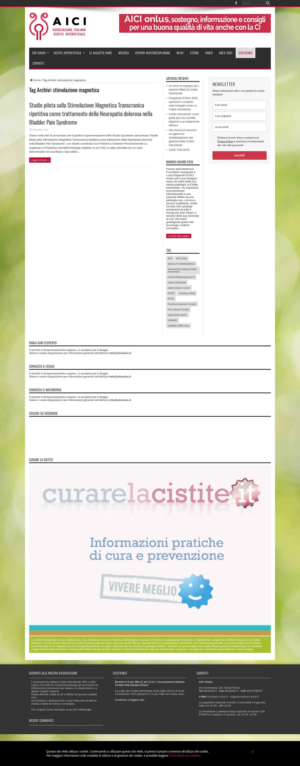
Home (35, 80)
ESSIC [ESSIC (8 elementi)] (171, 293)
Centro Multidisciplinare (152, 52)
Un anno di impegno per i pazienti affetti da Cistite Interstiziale (184, 89)
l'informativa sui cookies (184, 755)
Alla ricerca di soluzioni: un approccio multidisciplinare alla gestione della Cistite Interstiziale (183, 138)
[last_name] (239, 116)
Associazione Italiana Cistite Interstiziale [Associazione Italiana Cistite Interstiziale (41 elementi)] (182, 270)
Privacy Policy (225, 141)
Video (209, 52)
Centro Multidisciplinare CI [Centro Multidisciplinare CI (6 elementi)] (181, 277)
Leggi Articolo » (40, 160)
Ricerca (123, 52)
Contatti (38, 63)
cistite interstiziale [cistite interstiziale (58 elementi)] (177, 282)
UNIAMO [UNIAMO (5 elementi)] (172, 320)
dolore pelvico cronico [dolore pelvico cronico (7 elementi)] (179, 288)
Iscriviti (239, 155)
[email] (239, 127)
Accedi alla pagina (179, 236)
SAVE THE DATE (179, 149)
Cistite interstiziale (69, 52)
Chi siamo (40, 52)
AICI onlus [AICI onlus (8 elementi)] (181, 258)
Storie (194, 52)
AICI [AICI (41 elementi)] (170, 258)
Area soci (225, 52)
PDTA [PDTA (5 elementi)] (171, 298)
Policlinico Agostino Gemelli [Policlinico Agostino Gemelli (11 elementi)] (182, 304)
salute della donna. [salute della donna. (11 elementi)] (177, 315)
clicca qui (85, 709)
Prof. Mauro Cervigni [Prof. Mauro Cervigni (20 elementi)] (178, 309)
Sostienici (245, 52)
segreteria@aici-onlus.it (244, 696)
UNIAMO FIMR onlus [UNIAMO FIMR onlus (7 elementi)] (178, 325)
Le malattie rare (100, 52)
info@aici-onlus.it (217, 696)
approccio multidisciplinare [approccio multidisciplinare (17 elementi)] (181, 263)
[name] (239, 105)
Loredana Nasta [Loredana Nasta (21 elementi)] (187, 293)
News (180, 52)
